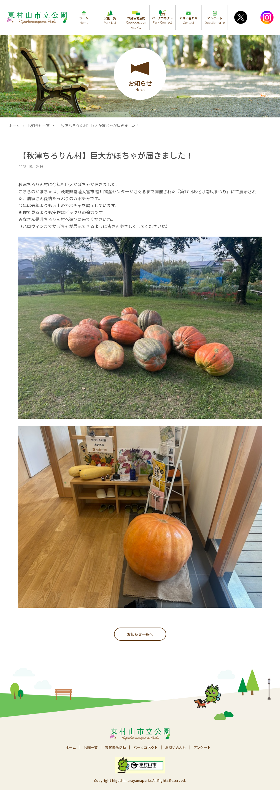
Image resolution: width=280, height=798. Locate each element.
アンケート (202, 747)
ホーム (14, 125)
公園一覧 (90, 747)
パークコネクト (145, 747)
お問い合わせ (175, 747)
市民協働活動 (115, 747)
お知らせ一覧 (38, 125)
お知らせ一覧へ (140, 634)
